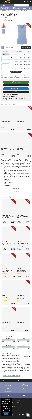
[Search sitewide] (21, 5)
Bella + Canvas (5, 14)
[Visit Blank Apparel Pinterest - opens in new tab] (23, 414)
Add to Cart (16, 82)
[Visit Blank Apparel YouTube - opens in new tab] (20, 414)
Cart (28, 380)
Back (4, 380)
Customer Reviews (29, 401)
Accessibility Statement (28, 406)
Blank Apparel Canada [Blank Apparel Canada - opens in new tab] (23, 417)
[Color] (13, 47)
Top (12, 380)
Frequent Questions (14, 401)
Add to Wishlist (16, 89)
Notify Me (5, 54)
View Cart (16, 85)
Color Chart (16, 191)
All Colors (26, 48)
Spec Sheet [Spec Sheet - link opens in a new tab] (16, 188)
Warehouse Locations (24, 401)
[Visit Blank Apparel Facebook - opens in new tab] (12, 414)
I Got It (6, 414)
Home (20, 380)
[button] (24, 1)
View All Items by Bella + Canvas (11, 375)
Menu (2, 5)
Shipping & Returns (19, 401)
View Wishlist (16, 91)
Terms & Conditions (20, 406)
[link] (6, 20)
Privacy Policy (6, 412)
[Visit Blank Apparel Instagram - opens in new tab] (16, 414)
